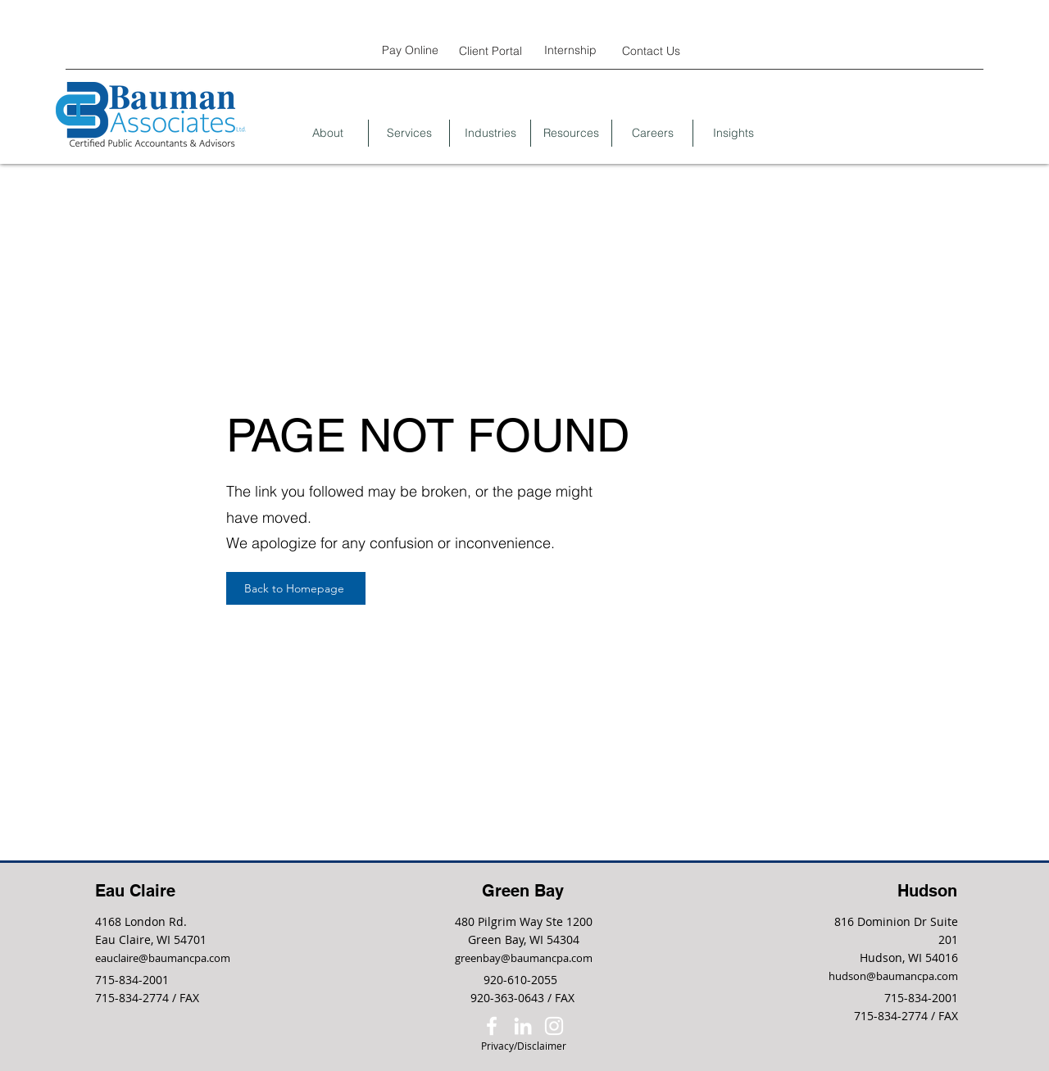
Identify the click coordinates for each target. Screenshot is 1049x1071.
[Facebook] (491, 1026)
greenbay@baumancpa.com (524, 958)
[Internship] (570, 49)
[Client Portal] (490, 50)
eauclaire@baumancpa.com (162, 958)
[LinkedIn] (523, 1026)
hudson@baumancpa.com (893, 976)
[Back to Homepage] (296, 588)
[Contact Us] (651, 50)
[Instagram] (554, 1026)
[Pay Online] (410, 49)
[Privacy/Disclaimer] (523, 1046)
